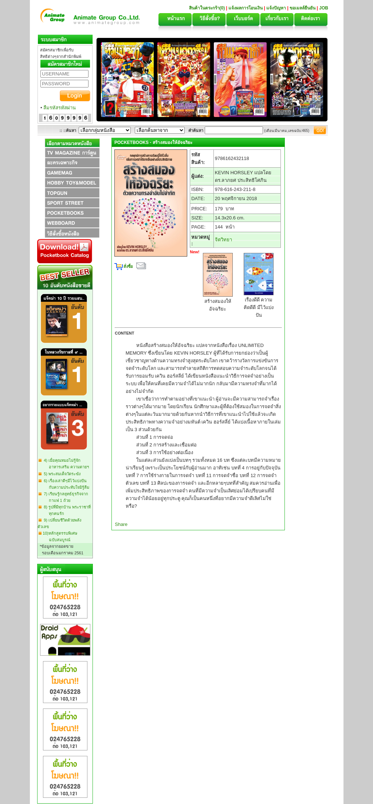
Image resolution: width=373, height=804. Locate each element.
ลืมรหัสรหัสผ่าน (59, 107)
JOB (323, 8)
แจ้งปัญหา (276, 8)
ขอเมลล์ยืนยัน (302, 8)
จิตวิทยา (223, 239)
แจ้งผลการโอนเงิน (245, 8)
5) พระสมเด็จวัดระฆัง (61, 474)
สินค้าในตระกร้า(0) (207, 8)
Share (121, 524)
